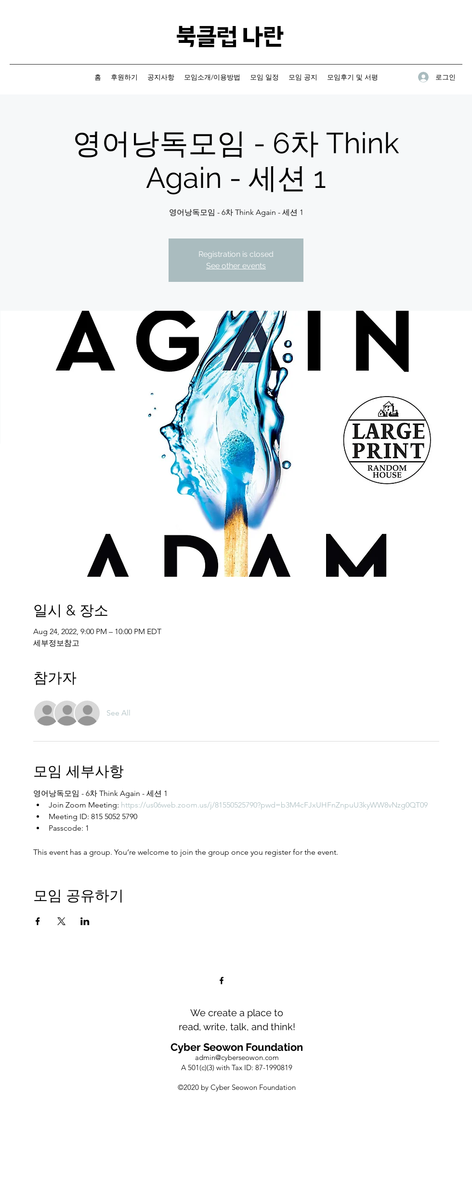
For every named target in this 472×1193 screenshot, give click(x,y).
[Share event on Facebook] (37, 921)
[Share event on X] (61, 921)
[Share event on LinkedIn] (85, 921)
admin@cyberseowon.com (237, 1057)
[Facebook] (221, 980)
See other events (236, 265)
